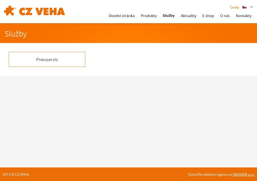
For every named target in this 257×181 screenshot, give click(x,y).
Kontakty (243, 15)
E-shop (208, 15)
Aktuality (188, 15)
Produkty (149, 15)
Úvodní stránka (122, 15)
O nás (225, 15)
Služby (169, 15)
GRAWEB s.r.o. (243, 174)
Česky (238, 7)
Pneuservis (47, 59)
